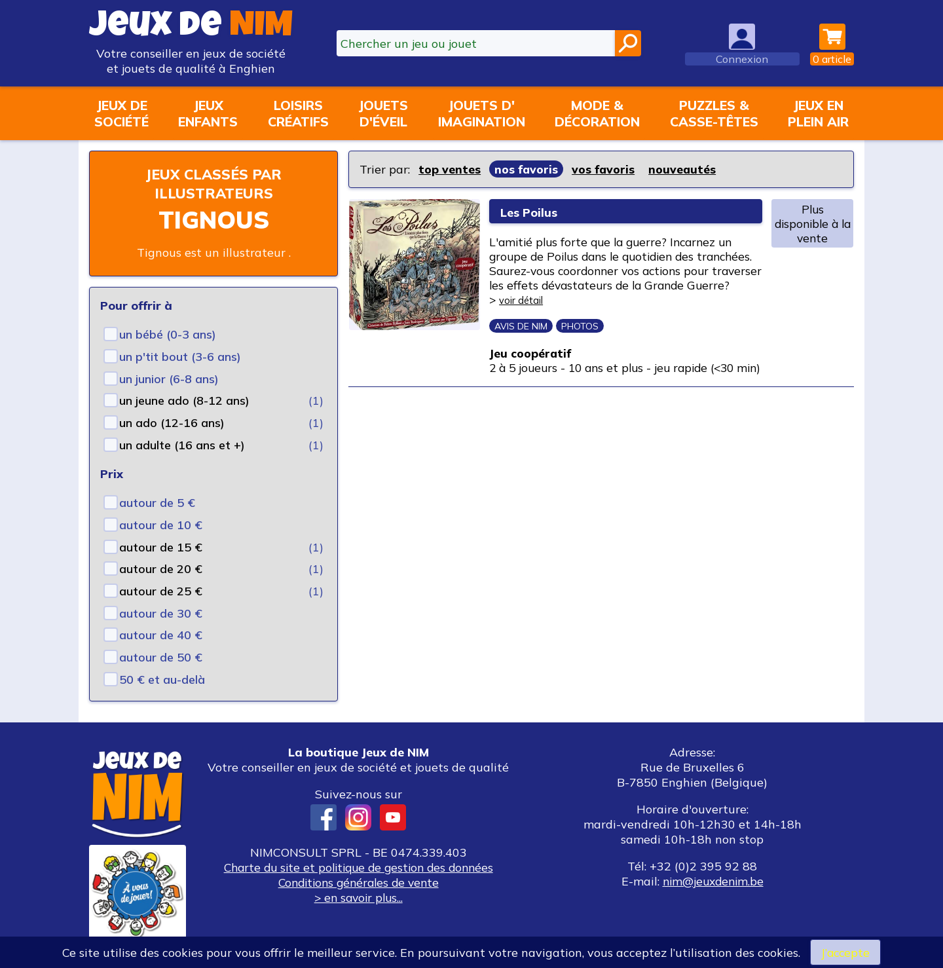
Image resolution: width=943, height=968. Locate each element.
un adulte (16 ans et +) (182, 445)
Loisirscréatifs (298, 113)
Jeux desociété (121, 113)
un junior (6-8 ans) (169, 378)
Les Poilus (537, 211)
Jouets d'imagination (481, 113)
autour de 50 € (160, 657)
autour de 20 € (160, 568)
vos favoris (604, 169)
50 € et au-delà (162, 679)
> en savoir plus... (358, 897)
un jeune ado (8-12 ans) (184, 400)
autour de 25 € (160, 591)
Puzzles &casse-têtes (714, 113)
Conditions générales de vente (358, 882)
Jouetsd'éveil (383, 113)
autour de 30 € (160, 613)
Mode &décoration (597, 113)
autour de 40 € (160, 634)
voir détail (619, 303)
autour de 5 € (157, 502)
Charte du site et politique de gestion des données (358, 867)
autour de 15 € (160, 547)
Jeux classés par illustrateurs (213, 183)
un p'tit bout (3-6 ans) (180, 356)
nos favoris (526, 169)
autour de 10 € (160, 524)
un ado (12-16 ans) (172, 422)
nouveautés (684, 169)
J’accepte (845, 951)
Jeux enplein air (818, 113)
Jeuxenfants (208, 113)
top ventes (449, 169)
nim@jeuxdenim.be (713, 881)
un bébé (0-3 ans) (167, 334)
